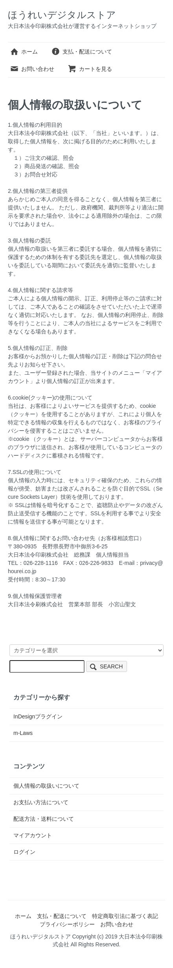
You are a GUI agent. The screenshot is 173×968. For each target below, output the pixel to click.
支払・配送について (81, 51)
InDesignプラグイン (38, 716)
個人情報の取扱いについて (46, 786)
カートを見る (90, 69)
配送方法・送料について (43, 819)
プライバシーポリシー (67, 924)
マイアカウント (32, 835)
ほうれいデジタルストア (62, 14)
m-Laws (23, 733)
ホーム (24, 51)
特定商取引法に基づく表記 (125, 916)
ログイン (24, 852)
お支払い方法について (40, 802)
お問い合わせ (32, 69)
